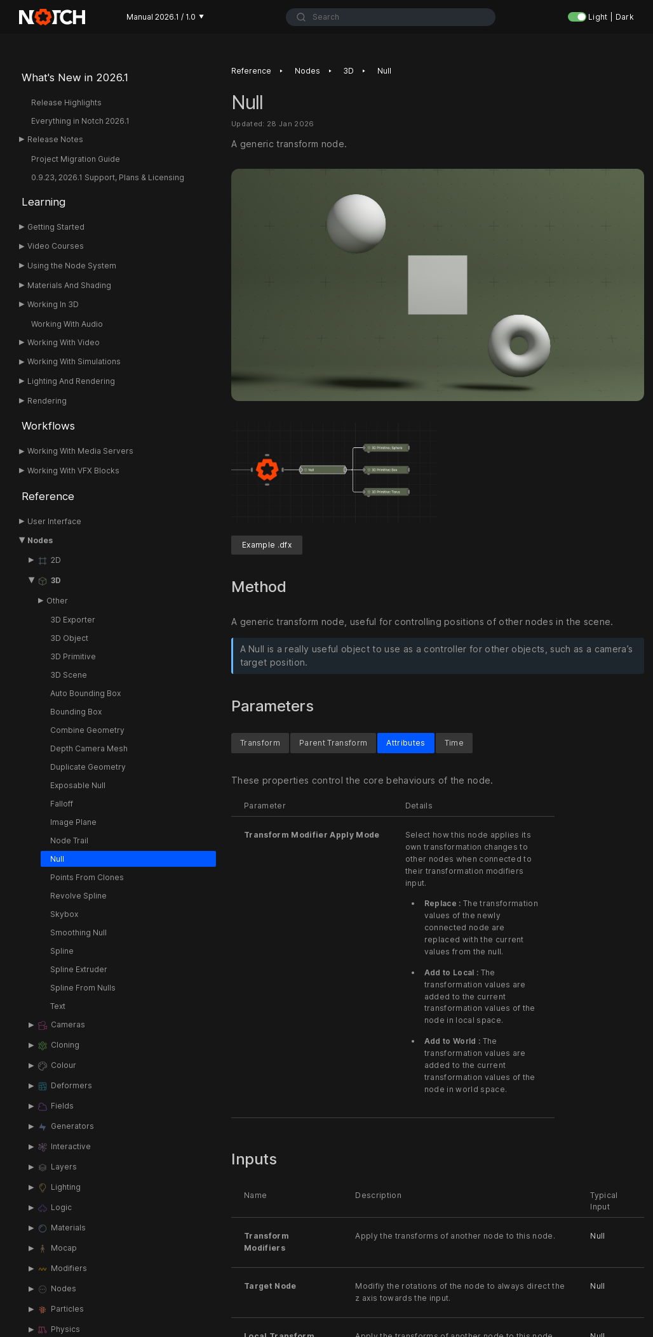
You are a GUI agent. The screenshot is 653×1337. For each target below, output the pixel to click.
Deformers (64, 1086)
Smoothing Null (78, 932)
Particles (60, 1309)
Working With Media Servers (80, 451)
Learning (43, 201)
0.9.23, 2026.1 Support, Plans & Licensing (107, 177)
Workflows (48, 425)
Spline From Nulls (83, 987)
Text (57, 1006)
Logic (54, 1208)
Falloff (61, 803)
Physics (58, 1330)
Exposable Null (77, 785)
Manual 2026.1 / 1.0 (165, 17)
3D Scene (68, 675)
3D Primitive (73, 656)
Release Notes (55, 139)
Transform (260, 743)
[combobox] (390, 17)
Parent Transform (333, 743)
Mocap (57, 1249)
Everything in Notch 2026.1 (80, 121)
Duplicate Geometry (88, 767)
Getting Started (55, 227)
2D (49, 561)
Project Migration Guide (75, 159)
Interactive (64, 1147)
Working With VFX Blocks (73, 470)
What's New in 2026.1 (75, 77)
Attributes (405, 743)
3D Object (69, 638)
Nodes (40, 540)
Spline (62, 951)
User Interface (54, 521)
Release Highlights (66, 102)
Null (57, 859)
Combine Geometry (87, 730)
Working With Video (63, 342)
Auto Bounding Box (85, 693)
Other (57, 600)
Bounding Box (76, 711)
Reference (48, 496)
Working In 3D (53, 304)
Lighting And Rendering (71, 381)
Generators (65, 1127)
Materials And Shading (69, 285)
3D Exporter (72, 619)
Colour (56, 1066)
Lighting (59, 1188)
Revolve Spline (78, 895)
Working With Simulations (74, 361)
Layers (57, 1167)
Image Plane (73, 822)
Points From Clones (87, 877)
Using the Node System (71, 265)
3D (49, 581)
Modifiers (62, 1269)
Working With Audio (67, 324)
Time (454, 743)
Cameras (61, 1025)
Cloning (58, 1045)
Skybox (64, 914)
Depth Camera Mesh (89, 748)
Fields (55, 1106)
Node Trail (69, 840)
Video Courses (55, 246)
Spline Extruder (78, 969)
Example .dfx (267, 545)
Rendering (47, 400)
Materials (61, 1228)
